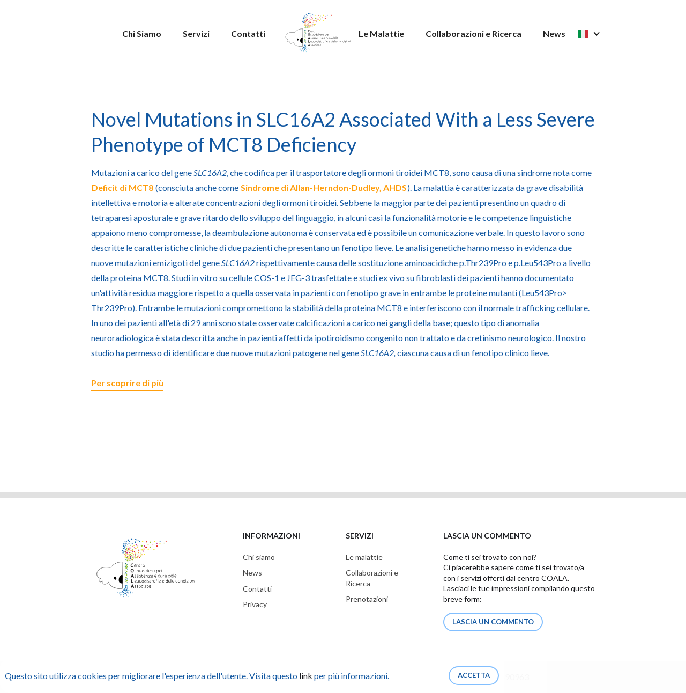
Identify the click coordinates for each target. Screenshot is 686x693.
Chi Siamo (141, 33)
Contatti (248, 33)
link (305, 675)
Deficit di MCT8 (122, 187)
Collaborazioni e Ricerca (473, 33)
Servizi (196, 33)
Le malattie (364, 557)
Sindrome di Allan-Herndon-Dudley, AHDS (324, 187)
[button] (594, 33)
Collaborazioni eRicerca (372, 578)
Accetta (474, 675)
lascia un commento (493, 621)
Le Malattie (381, 33)
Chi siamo (259, 557)
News (554, 33)
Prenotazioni (367, 598)
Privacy (255, 604)
